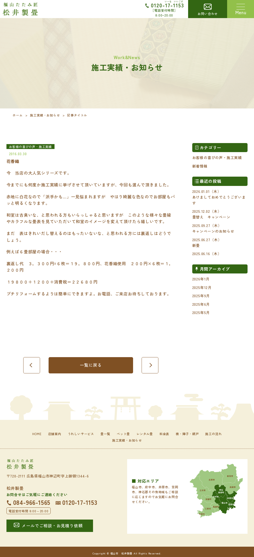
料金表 (164, 434)
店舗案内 (54, 434)
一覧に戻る (91, 365)
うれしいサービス (81, 434)
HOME (37, 434)
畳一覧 (105, 434)
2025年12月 (202, 287)
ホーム (17, 115)
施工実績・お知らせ (45, 115)
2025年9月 (201, 295)
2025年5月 (201, 312)
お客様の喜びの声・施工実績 (217, 157)
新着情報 (199, 166)
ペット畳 (123, 434)
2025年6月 (201, 304)
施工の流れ (213, 434)
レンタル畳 (144, 434)
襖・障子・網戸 (187, 434)
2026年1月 (201, 278)
